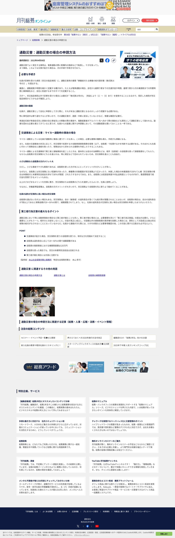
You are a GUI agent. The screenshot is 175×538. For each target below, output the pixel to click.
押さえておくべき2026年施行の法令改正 (84, 337)
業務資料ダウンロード (107, 29)
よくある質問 (47, 511)
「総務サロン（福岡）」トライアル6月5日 (118, 34)
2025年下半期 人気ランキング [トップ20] (131, 345)
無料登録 (151, 20)
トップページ (22, 40)
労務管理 (21, 29)
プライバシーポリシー (142, 511)
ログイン (132, 20)
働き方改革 (66, 29)
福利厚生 (44, 29)
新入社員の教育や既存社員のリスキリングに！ (41, 345)
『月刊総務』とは (31, 511)
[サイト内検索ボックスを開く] (156, 29)
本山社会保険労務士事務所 (40, 259)
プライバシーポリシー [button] (82, 535)
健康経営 (55, 29)
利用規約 (106, 511)
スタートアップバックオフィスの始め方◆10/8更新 (88, 345)
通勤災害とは (59, 275)
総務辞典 (36, 40)
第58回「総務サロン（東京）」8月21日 (81, 34)
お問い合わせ (62, 511)
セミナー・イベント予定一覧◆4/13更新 (38, 337)
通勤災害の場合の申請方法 (30, 275)
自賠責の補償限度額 (96, 275)
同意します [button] (164, 534)
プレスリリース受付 (90, 511)
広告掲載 (75, 511)
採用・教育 (32, 29)
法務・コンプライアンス (84, 29)
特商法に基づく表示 (121, 511)
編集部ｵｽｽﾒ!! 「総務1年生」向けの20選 (130, 337)
